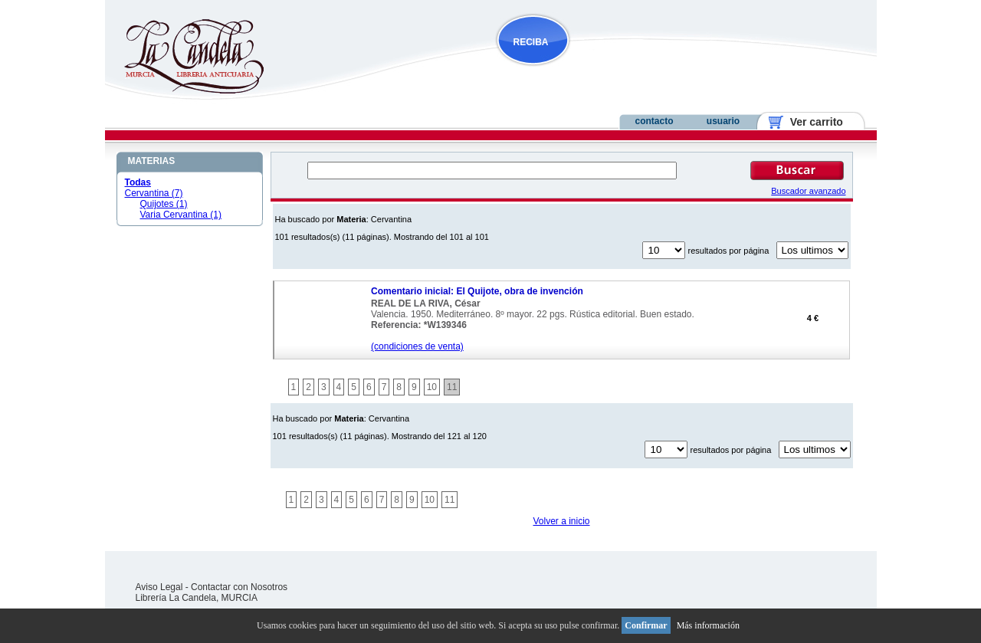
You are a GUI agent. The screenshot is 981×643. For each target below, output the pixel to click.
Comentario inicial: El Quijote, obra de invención (477, 291)
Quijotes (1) (164, 203)
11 (452, 387)
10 (432, 387)
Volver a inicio (561, 521)
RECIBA (531, 42)
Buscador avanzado (808, 190)
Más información (708, 625)
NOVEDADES (611, 71)
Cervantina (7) (154, 193)
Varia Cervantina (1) (181, 214)
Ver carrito (810, 122)
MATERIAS (152, 161)
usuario (723, 121)
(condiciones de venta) (417, 346)
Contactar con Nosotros (239, 587)
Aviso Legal (159, 587)
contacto (654, 121)
